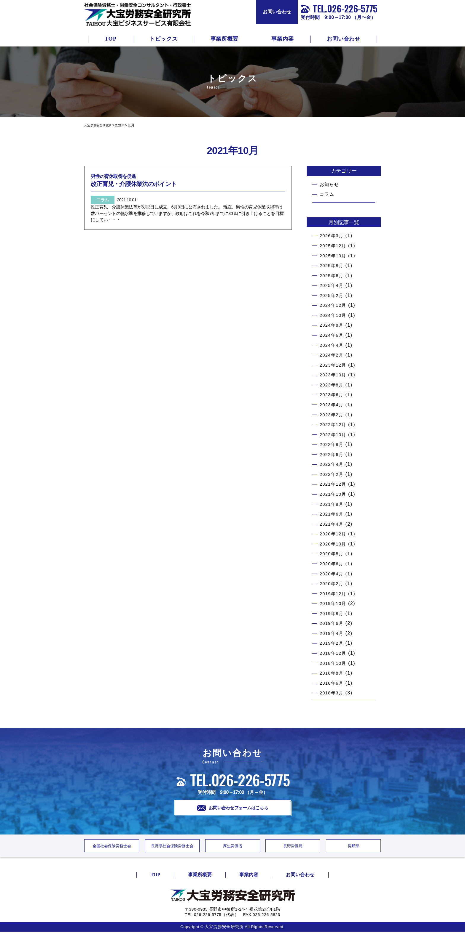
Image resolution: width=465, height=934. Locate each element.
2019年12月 (334, 593)
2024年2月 (333, 354)
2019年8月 (333, 613)
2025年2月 (333, 295)
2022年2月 (333, 474)
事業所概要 (225, 39)
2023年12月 (334, 364)
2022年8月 (333, 444)
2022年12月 (334, 424)
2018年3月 (333, 692)
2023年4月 (333, 404)
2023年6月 (333, 394)
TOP (111, 39)
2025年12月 (334, 245)
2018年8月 (333, 672)
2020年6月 (333, 563)
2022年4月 (333, 464)
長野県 (353, 847)
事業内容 (282, 39)
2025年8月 (333, 265)
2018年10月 (334, 663)
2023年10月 (334, 374)
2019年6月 (333, 623)
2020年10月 (334, 543)
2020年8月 (333, 553)
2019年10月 (334, 603)
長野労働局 (293, 847)
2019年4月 (333, 633)
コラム (327, 194)
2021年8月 (333, 504)
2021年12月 (334, 484)
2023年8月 (333, 384)
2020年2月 (333, 583)
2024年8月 (333, 325)
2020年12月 (334, 533)
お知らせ (330, 184)
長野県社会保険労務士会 (172, 847)
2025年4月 (333, 285)
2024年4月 (333, 345)
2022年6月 (333, 454)
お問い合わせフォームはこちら (232, 808)
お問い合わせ (277, 11)
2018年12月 (334, 653)
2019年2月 (333, 643)
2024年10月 (334, 315)
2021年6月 (333, 513)
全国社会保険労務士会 (112, 847)
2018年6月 (333, 683)
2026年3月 (333, 235)
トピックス (163, 39)
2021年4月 (333, 524)
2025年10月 (334, 255)
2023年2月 (333, 414)
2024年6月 (333, 335)
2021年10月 (334, 494)
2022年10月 (334, 434)
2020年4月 (333, 573)
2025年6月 (333, 275)
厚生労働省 (232, 847)
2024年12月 (334, 305)
